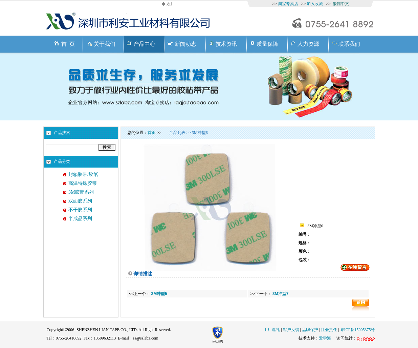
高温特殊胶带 (82, 183)
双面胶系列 (80, 201)
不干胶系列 (80, 209)
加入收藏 (315, 3)
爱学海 (325, 338)
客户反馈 (291, 329)
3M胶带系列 (81, 192)
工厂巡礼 (272, 329)
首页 (152, 132)
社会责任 (329, 329)
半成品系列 (80, 218)
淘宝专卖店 (288, 3)
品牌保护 (310, 329)
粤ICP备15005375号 (357, 329)
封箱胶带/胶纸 (83, 174)
